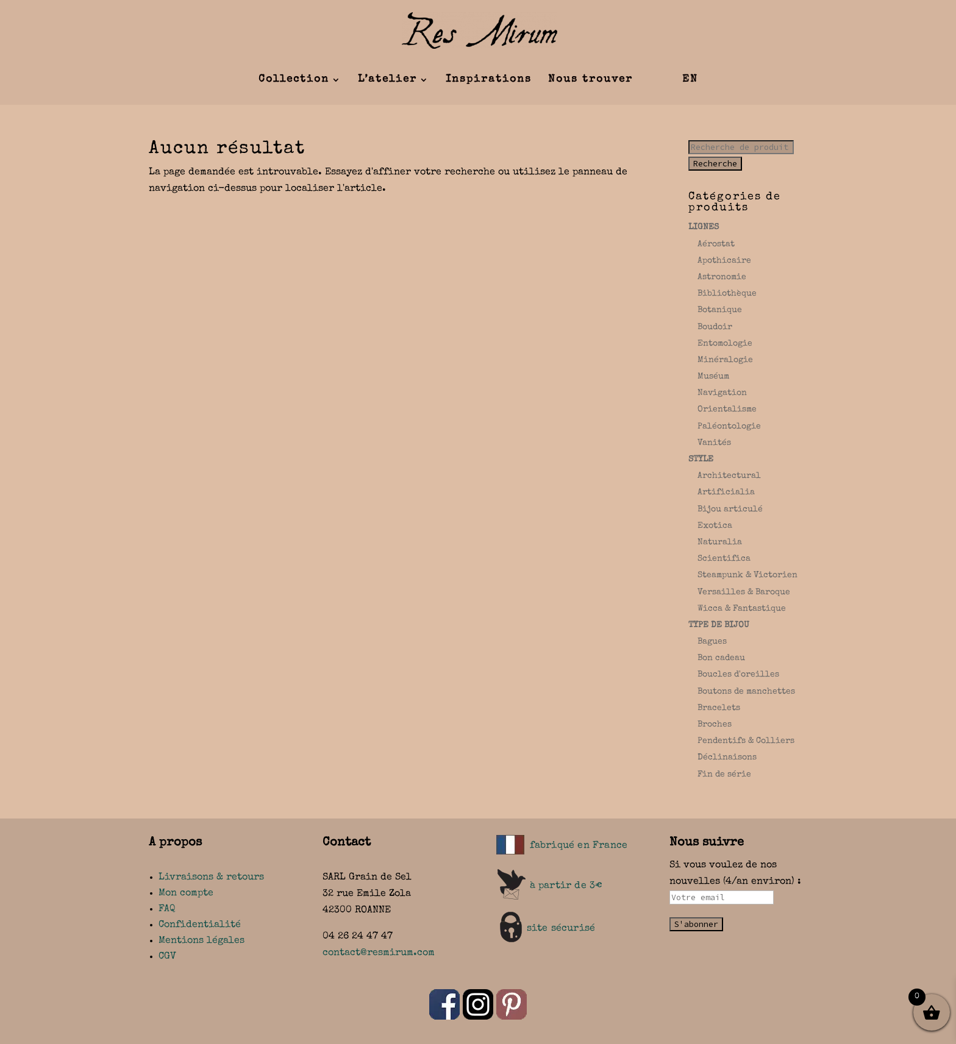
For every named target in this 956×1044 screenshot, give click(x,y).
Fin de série (724, 774)
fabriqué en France (579, 846)
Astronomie (721, 277)
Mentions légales (201, 941)
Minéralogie (725, 360)
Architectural (729, 476)
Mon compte (186, 893)
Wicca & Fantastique (741, 609)
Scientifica (724, 559)
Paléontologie (729, 426)
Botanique (719, 310)
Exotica (714, 526)
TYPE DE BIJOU (718, 625)
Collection (294, 80)
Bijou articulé (730, 509)
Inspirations (489, 80)
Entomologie (724, 343)
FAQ (167, 909)
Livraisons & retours (211, 877)
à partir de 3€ (566, 886)
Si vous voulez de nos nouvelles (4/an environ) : (735, 882)
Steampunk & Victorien (747, 575)
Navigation (722, 393)
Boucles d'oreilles (738, 674)
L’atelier (387, 80)
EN (690, 80)
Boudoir (714, 327)
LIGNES (703, 227)
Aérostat (716, 244)
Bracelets (718, 708)
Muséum (713, 376)
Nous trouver (590, 80)
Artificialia (726, 492)
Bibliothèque (727, 293)
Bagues (712, 641)
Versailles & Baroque (743, 592)
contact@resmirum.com (379, 953)
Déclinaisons (727, 757)
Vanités (714, 443)
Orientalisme (727, 409)
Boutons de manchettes (746, 691)
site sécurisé (561, 929)
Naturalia (719, 542)
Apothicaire (724, 261)
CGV (167, 957)
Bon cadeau (721, 658)
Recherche (715, 163)
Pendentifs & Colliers (745, 741)
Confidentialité (200, 925)
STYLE (700, 459)
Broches (714, 724)
